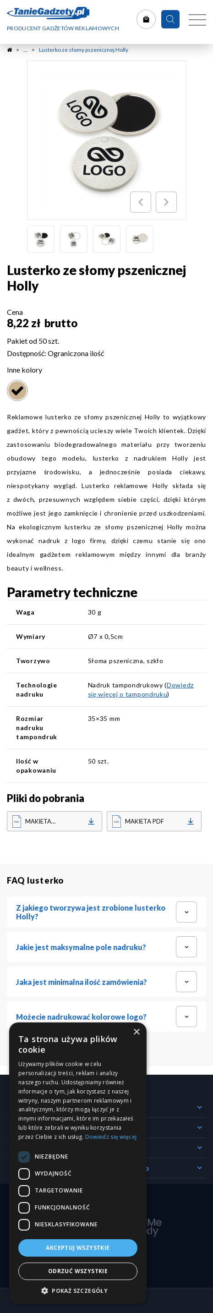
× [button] (136, 1032)
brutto (60, 323)
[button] (77, 1290)
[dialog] (78, 1163)
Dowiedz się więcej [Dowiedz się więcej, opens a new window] (111, 1137)
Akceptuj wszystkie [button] (77, 1248)
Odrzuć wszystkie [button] (78, 1271)
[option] (106, 140)
